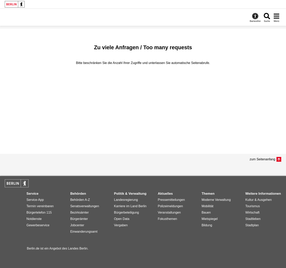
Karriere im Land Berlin (130, 206)
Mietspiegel (210, 219)
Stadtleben (253, 219)
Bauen (206, 212)
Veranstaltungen (169, 212)
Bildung (207, 225)
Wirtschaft (252, 212)
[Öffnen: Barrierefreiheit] (255, 17)
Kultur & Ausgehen (258, 199)
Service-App (35, 199)
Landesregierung (126, 199)
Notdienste (34, 219)
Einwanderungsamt (84, 231)
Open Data (121, 219)
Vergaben (121, 225)
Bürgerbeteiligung (126, 212)
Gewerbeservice (37, 225)
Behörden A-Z (80, 199)
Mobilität (208, 206)
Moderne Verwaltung (216, 199)
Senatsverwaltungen (84, 206)
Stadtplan (252, 225)
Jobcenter (77, 225)
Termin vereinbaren (40, 206)
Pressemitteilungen (171, 199)
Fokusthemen (167, 219)
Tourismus (252, 206)
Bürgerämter (79, 219)
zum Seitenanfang (262, 159)
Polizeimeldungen (170, 206)
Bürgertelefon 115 (39, 212)
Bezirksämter (79, 212)
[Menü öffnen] (276, 17)
